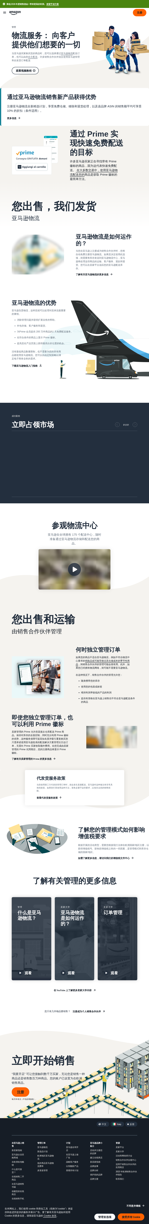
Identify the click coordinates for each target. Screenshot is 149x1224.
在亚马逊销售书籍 (18, 1185)
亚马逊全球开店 (72, 1148)
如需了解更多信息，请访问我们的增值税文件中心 (104, 858)
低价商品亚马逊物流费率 (45, 1164)
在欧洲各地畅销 (18, 1163)
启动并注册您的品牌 (96, 1152)
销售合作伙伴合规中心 (126, 1160)
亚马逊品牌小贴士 (96, 1144)
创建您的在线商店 (18, 1193)
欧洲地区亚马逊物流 (45, 1157)
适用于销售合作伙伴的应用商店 (126, 1165)
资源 (118, 1143)
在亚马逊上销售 (18, 1144)
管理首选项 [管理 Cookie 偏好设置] (104, 1217)
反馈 (132, 1124)
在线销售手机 (18, 1198)
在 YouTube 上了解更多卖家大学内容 (73, 990)
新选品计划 (42, 1151)
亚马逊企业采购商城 (18, 1156)
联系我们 (120, 1179)
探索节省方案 (52, 4)
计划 (68, 1143)
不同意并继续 (133, 1205)
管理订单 (41, 1143)
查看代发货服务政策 (47, 797)
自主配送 (33, 57)
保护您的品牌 (96, 1174)
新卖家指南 (17, 1150)
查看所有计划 (72, 1170)
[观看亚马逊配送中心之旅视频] (74, 569)
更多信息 (11, 118)
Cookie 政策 (49, 1215)
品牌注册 (94, 1179)
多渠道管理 (42, 1170)
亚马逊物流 (67, 53)
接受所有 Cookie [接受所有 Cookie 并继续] (131, 1217)
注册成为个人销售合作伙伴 (87, 1011)
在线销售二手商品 (18, 1178)
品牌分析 (94, 1170)
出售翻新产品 (72, 1166)
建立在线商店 (96, 1157)
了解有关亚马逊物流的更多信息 (92, 274)
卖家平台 (120, 1147)
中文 (104, 1124)
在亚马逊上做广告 (72, 1156)
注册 (20, 1092)
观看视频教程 (24, 70)
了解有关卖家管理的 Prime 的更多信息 (32, 758)
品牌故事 (94, 1166)
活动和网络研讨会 (124, 1155)
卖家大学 (120, 1151)
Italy (119, 1124)
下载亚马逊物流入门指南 (25, 365)
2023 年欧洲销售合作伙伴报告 (126, 1173)
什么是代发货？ (17, 1170)
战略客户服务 (72, 1162)
